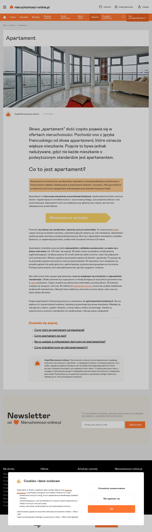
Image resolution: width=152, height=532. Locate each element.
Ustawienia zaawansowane (111, 488)
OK (111, 509)
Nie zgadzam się (111, 499)
